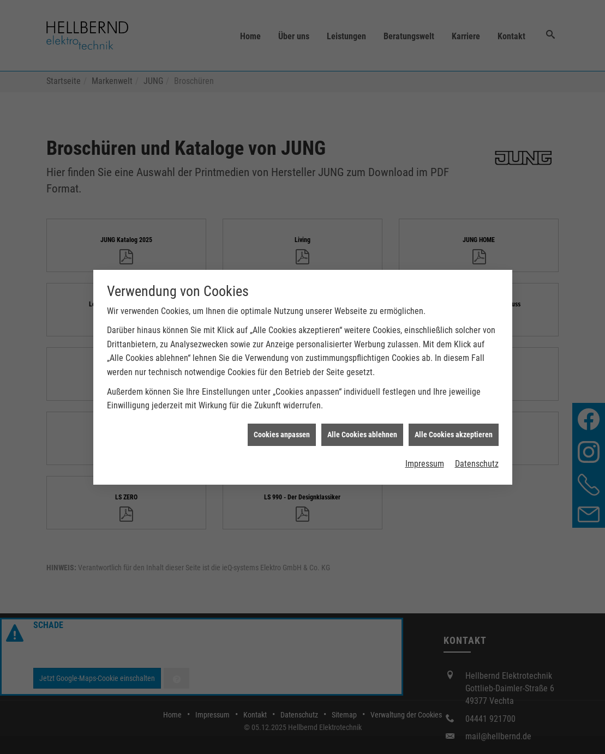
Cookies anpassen (282, 427)
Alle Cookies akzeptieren (454, 427)
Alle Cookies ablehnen (362, 427)
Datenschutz (477, 456)
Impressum (424, 456)
